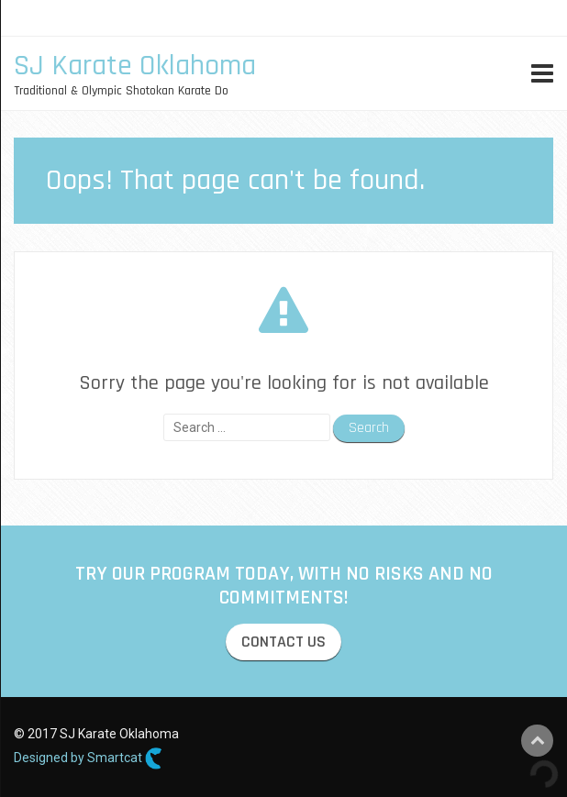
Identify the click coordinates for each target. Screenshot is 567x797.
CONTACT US (283, 641)
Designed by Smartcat (88, 758)
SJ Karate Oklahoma (135, 65)
